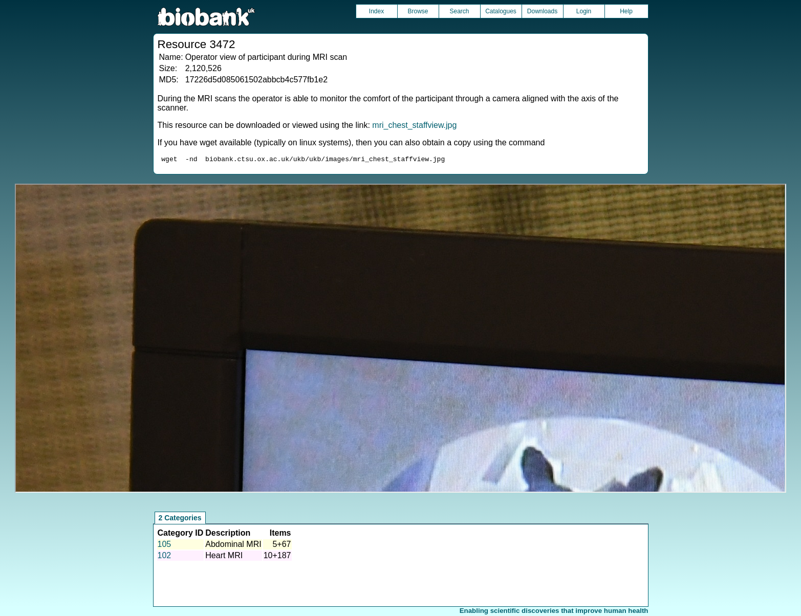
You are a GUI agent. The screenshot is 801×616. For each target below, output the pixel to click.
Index (376, 11)
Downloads (542, 11)
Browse (417, 11)
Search (459, 11)
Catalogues (500, 11)
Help (626, 11)
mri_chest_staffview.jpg (414, 125)
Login (583, 11)
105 (164, 545)
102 (164, 557)
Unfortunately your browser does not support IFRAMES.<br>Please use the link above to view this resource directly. (400, 339)
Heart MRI (224, 557)
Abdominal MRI (233, 545)
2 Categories (180, 519)
